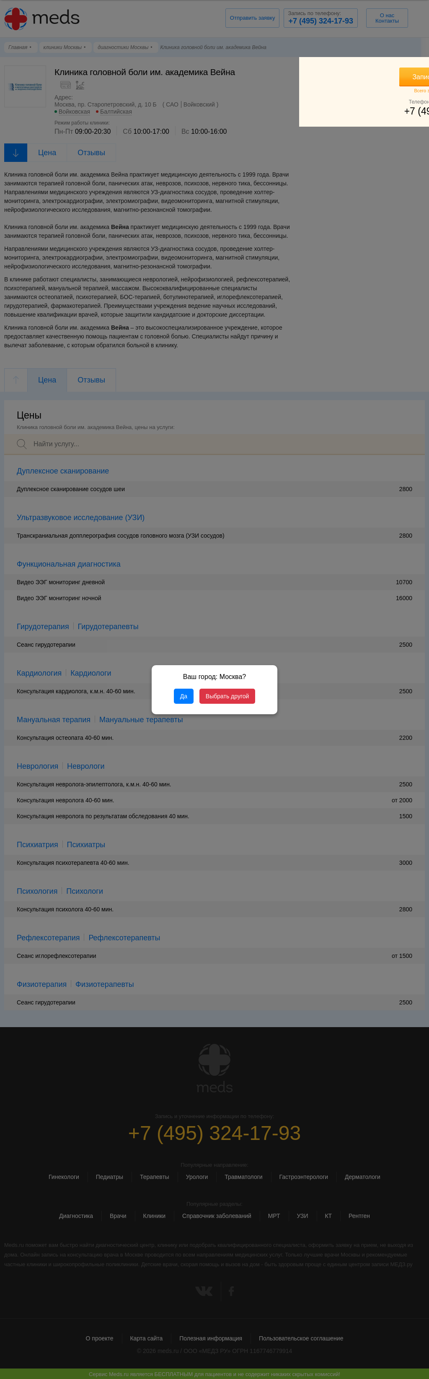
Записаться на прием (362, 77)
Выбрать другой (227, 696)
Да (183, 696)
